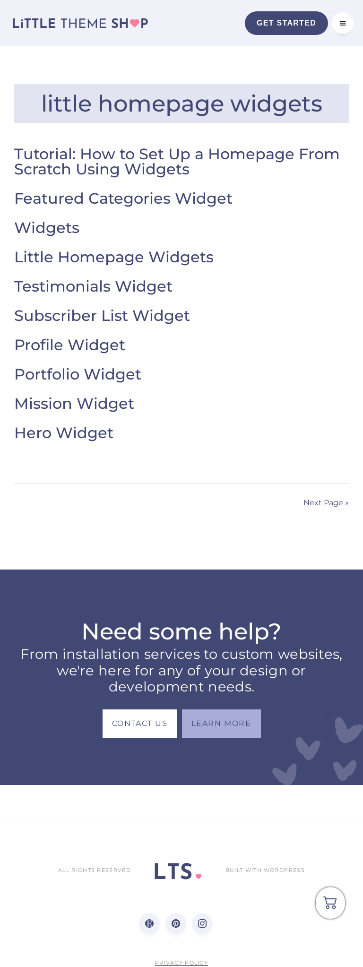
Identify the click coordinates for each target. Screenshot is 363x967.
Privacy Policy (181, 962)
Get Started (286, 23)
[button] (343, 23)
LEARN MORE (221, 723)
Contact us (140, 723)
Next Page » (326, 502)
